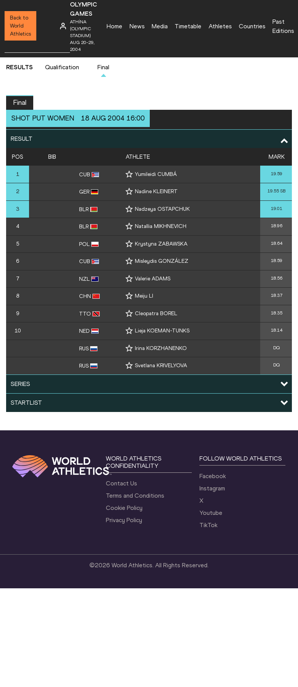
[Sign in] (63, 26)
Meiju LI (144, 296)
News (137, 26)
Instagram (212, 488)
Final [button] (19, 102)
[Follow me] (129, 174)
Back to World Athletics (20, 26)
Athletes (220, 26)
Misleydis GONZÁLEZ (161, 261)
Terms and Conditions (135, 495)
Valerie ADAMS (152, 278)
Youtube (210, 512)
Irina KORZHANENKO (161, 348)
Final (103, 67)
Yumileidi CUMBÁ (156, 174)
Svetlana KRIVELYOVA (161, 365)
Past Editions (283, 26)
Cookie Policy (124, 507)
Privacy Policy (124, 520)
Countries (252, 26)
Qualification (62, 67)
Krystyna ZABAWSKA (161, 244)
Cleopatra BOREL (156, 313)
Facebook (212, 476)
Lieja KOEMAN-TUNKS (162, 330)
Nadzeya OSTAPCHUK (162, 209)
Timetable (188, 26)
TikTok (208, 525)
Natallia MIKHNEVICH (160, 226)
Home (114, 26)
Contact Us (121, 483)
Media (160, 26)
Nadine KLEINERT (156, 191)
